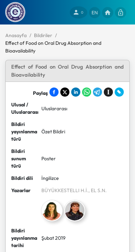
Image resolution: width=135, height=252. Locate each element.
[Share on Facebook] (54, 92)
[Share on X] (64, 92)
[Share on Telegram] (97, 92)
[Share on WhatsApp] (86, 92)
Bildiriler (43, 35)
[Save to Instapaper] (108, 92)
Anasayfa (16, 35)
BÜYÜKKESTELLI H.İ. (64, 190)
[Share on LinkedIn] (75, 92)
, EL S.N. (97, 190)
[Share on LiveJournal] (119, 92)
